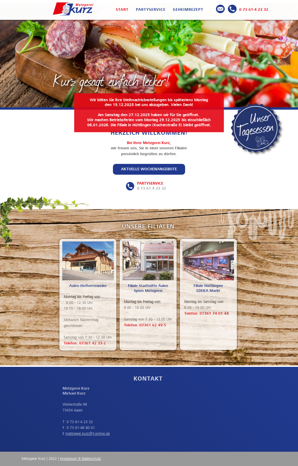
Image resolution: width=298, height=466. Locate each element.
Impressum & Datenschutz (80, 459)
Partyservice (151, 10)
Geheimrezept (188, 10)
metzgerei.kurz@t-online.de (84, 434)
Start (122, 10)
